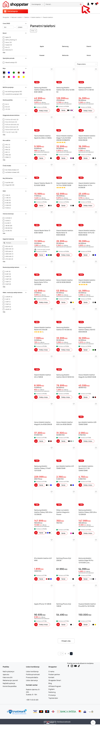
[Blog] (50, 683)
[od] (8, 27)
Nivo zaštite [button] (15, 140)
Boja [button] (15, 68)
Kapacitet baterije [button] (15, 239)
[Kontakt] (51, 677)
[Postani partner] (54, 674)
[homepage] (15, 4)
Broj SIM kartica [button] (15, 178)
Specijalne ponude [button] (15, 58)
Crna (33, 31)
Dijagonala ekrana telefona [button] (15, 115)
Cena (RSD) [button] (15, 23)
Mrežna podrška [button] (15, 100)
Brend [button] (15, 33)
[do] (22, 27)
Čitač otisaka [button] (15, 165)
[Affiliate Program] (54, 686)
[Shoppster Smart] (54, 680)
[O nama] (51, 671)
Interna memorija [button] (15, 214)
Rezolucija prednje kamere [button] (15, 267)
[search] (64, 4)
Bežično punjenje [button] (15, 87)
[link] (88, 4)
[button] (37, 4)
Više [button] (4, 52)
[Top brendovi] (53, 698)
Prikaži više (66, 641)
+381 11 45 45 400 (32, 700)
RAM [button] (15, 191)
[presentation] (50, 6)
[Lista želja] (92, 4)
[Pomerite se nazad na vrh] (93, 722)
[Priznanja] (51, 695)
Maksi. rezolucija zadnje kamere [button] (15, 292)
